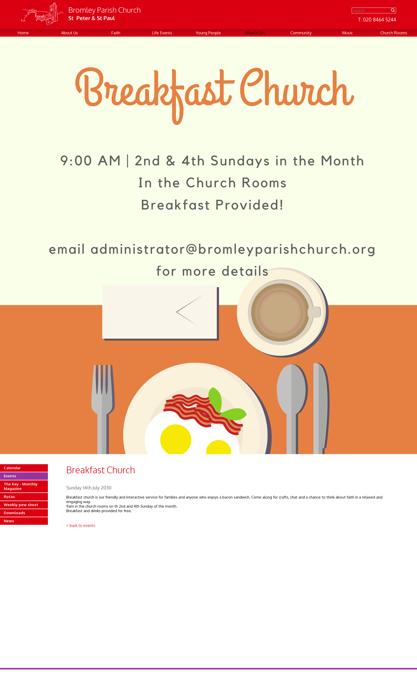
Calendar (12, 467)
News (9, 520)
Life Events (162, 32)
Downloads (14, 512)
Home (23, 32)
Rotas (9, 496)
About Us (69, 32)
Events (10, 476)
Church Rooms (393, 32)
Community (301, 32)
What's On (254, 32)
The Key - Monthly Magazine (21, 486)
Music (347, 32)
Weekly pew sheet (21, 504)
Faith (115, 32)
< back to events (80, 525)
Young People (208, 32)
